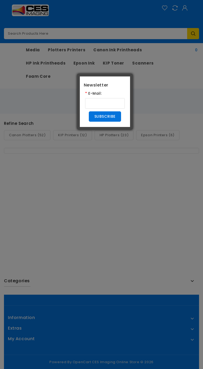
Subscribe (105, 116)
